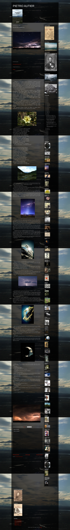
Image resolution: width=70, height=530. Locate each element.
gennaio (47, 129)
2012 (46, 140)
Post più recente (16, 454)
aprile (47, 113)
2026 (46, 96)
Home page (27, 454)
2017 (46, 134)
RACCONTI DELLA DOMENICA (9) (51, 116)
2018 (46, 133)
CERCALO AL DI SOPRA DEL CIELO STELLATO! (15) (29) (51, 126)
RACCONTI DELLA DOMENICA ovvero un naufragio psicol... (50, 119)
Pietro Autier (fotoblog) (18, 519)
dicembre (47, 103)
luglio (47, 109)
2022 (46, 101)
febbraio (47, 128)
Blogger (41, 527)
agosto (47, 108)
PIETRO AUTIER (23, 6)
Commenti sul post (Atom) (19, 456)
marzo (47, 114)
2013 (46, 139)
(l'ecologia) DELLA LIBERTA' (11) (50, 115)
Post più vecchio (39, 454)
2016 (46, 135)
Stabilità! (14, 69)
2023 (46, 100)
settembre (47, 107)
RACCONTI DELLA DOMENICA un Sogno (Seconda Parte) (51, 122)
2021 (46, 102)
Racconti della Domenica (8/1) (17, 64)
